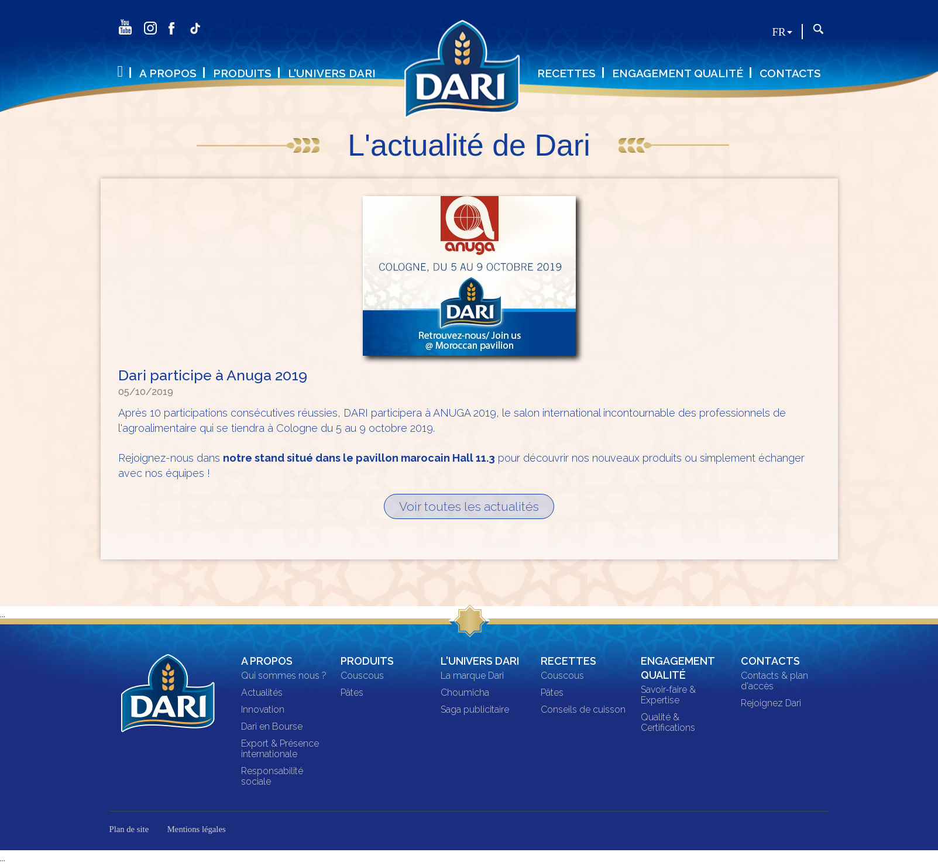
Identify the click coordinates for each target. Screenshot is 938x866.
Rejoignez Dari (771, 704)
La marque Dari (472, 676)
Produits (242, 73)
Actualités (262, 693)
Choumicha (465, 693)
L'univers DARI (332, 73)
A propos (168, 73)
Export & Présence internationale (280, 749)
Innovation (262, 710)
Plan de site (129, 829)
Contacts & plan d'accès (774, 681)
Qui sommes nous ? (284, 676)
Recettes (566, 73)
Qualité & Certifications (668, 723)
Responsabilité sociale (272, 777)
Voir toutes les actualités (469, 506)
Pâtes (352, 693)
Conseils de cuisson (583, 710)
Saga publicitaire (475, 710)
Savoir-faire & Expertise (668, 695)
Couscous (362, 676)
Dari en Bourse (272, 727)
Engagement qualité (677, 73)
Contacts (790, 73)
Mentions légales (196, 829)
